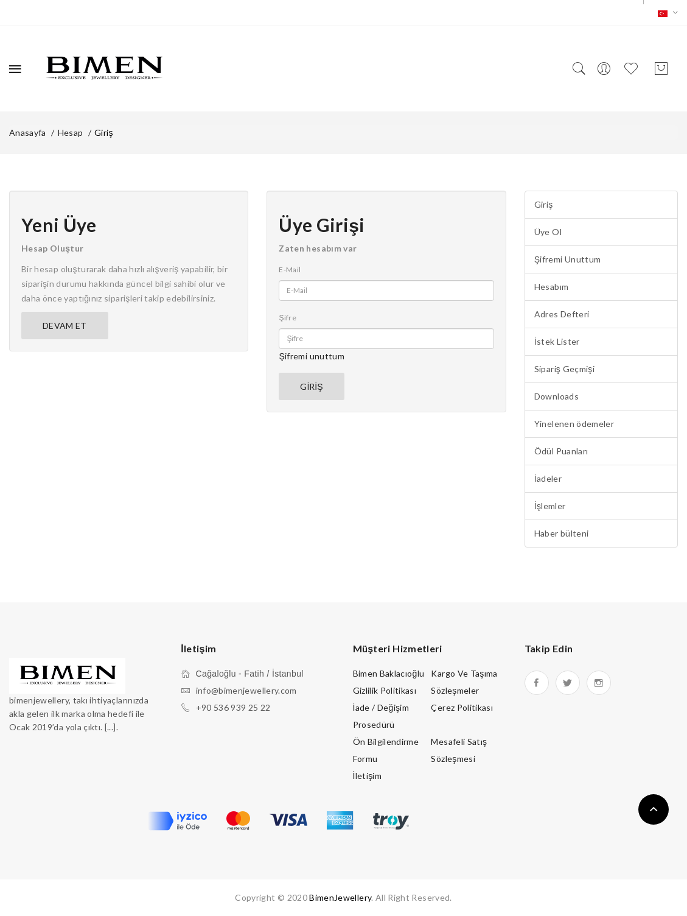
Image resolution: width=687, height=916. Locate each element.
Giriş (103, 132)
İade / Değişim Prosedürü (381, 716)
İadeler (548, 478)
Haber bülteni (561, 533)
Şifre (287, 317)
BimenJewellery (340, 897)
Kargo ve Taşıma (464, 673)
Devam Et (65, 325)
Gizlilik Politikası (385, 690)
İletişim (367, 775)
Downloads (556, 396)
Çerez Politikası (462, 707)
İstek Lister (557, 341)
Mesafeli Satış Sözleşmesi (459, 750)
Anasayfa (27, 132)
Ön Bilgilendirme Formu (386, 750)
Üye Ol (548, 232)
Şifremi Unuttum (567, 259)
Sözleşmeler (455, 690)
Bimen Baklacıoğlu (389, 673)
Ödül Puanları (561, 451)
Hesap (70, 132)
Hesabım (551, 286)
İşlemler (550, 506)
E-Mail (290, 269)
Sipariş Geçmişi (564, 369)
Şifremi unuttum (311, 356)
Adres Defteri (562, 314)
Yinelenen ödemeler (574, 423)
